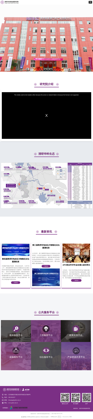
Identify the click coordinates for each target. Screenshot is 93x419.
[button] (90, 2)
